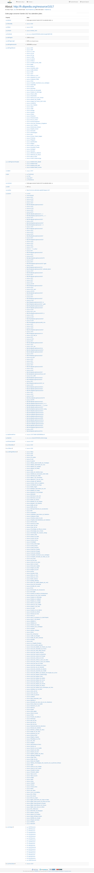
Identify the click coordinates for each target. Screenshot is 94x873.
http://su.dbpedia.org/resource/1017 (35, 366)
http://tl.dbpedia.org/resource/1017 (34, 379)
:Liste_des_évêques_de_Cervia (36, 680)
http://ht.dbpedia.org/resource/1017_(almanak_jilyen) (39, 269)
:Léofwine (31, 696)
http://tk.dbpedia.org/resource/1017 (35, 377)
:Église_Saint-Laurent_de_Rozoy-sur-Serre (38, 801)
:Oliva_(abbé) (31, 711)
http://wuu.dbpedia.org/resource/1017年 (36, 398)
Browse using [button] (20, 1)
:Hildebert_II (31, 621)
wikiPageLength (10, 41)
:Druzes (30, 86)
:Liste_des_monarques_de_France (36, 665)
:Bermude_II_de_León (34, 497)
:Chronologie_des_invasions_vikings (37, 532)
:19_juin (30, 53)
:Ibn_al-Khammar (32, 634)
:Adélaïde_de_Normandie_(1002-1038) (37, 473)
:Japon (30, 106)
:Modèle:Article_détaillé (34, 161)
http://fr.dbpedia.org (30, 9)
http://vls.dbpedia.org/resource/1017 (35, 425)
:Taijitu (30, 764)
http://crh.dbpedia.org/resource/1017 (35, 410)
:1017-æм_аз (32, 335)
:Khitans (30, 114)
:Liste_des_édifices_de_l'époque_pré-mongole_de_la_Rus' (42, 672)
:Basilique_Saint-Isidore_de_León (36, 488)
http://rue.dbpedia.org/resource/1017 (35, 416)
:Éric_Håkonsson (32, 808)
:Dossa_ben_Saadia (33, 566)
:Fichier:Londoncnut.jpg (34, 158)
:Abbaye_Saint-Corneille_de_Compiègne (38, 462)
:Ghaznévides (32, 95)
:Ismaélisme (31, 103)
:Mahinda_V (31, 700)
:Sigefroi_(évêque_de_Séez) (35, 753)
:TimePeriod (30, 174)
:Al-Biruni (31, 60)
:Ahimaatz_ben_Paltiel (34, 475)
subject (8, 170)
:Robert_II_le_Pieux (33, 145)
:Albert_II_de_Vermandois (34, 477)
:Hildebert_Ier (31, 623)
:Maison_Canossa (33, 812)
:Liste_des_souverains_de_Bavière (36, 669)
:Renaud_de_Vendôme (34, 727)
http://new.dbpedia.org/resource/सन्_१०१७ (36, 322)
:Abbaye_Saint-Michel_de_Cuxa (36, 464)
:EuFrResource (31, 858)
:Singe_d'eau (31, 757)
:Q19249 (30, 195)
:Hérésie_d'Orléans (33, 630)
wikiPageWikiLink (10, 48)
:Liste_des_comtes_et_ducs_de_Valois (37, 659)
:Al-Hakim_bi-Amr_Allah (34, 62)
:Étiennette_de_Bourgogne (35, 810)
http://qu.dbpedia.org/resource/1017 (35, 342)
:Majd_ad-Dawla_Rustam (34, 816)
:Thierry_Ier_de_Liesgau (34, 766)
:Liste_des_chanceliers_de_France (36, 648)
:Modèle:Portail (32, 163)
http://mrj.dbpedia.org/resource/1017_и (35, 313)
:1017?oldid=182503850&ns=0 (36, 434)
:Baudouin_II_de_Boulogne (35, 492)
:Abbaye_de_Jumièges (34, 466)
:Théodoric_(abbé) (33, 772)
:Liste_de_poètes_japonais (35, 645)
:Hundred (31, 628)
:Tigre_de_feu (32, 773)
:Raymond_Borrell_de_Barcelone (36, 726)
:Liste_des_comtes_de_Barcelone (36, 654)
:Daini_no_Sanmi (32, 564)
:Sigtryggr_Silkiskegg (33, 755)
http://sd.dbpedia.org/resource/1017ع (35, 420)
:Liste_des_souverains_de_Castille (36, 670)
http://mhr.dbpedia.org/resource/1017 (35, 412)
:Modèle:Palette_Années (34, 167)
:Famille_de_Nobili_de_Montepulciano (37, 593)
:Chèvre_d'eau (32, 534)
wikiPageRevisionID (11, 44)
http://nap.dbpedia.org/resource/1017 (35, 318)
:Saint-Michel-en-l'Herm (34, 744)
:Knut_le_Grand (32, 119)
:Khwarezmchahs (32, 117)
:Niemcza (31, 707)
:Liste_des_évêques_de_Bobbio (36, 678)
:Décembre (31, 88)
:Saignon (30, 742)
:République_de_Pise (33, 739)
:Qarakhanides (32, 141)
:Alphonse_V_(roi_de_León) (35, 479)
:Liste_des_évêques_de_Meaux (36, 685)
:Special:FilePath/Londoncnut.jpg (37, 438)
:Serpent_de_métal (33, 750)
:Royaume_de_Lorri (33, 733)
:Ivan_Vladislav (32, 105)
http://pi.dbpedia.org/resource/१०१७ (34, 431)
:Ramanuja (31, 718)
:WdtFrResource (31, 860)
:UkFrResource (31, 827)
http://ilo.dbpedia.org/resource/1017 (35, 276)
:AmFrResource (31, 847)
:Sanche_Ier (31, 746)
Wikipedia (36, 871)
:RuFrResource (31, 849)
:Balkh (30, 64)
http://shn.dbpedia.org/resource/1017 (35, 421)
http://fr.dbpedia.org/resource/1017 (34, 6)
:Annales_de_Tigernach (34, 481)
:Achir (30, 470)
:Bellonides (31, 494)
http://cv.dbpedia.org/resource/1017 (35, 228)
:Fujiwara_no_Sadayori (34, 599)
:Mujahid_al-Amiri (32, 128)
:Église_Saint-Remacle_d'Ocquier (36, 803)
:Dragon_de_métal (33, 567)
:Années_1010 (32, 30)
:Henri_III (31, 615)
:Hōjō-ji (30, 632)
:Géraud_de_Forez (33, 613)
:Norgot (30, 709)
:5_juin (30, 459)
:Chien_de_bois (32, 525)
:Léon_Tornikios (32, 125)
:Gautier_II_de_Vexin (33, 606)
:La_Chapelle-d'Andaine (34, 643)
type (7, 174)
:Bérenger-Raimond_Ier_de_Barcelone (37, 508)
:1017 (30, 73)
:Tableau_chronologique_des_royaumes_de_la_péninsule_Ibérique (44, 762)
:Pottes (30, 715)
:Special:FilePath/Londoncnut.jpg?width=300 (39, 34)
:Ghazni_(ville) (32, 94)
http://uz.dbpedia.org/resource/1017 (35, 388)
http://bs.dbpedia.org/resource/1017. (35, 219)
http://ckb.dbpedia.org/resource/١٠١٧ (35, 225)
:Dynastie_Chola (32, 573)
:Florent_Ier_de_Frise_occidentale (36, 595)
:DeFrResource (31, 832)
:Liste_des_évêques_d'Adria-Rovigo (37, 674)
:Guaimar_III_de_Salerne (34, 610)
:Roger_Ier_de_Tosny (33, 731)
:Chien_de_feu (32, 527)
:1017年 (30, 283)
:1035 (30, 49)
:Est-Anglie (31, 591)
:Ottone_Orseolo (32, 713)
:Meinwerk (31, 823)
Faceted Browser (73, 1)
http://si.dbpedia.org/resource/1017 (35, 355)
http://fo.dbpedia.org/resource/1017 (35, 252)
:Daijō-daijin (31, 84)
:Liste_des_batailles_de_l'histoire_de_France (39, 646)
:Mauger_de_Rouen (33, 820)
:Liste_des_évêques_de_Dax (35, 681)
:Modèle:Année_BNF (33, 165)
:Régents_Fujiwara (33, 737)
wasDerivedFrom (10, 434)
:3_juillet (30, 57)
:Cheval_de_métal (33, 523)
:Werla (30, 788)
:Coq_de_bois (32, 560)
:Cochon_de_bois (32, 538)
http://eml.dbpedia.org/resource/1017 (35, 239)
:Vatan (30, 779)
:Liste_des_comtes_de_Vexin (35, 658)
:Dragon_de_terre (32, 569)
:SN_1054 (31, 740)
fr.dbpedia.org (48, 9)
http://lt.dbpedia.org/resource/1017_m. (35, 302)
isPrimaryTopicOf (10, 441)
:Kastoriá (30, 112)
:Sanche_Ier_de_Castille (34, 748)
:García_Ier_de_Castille (34, 604)
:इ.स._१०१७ (31, 311)
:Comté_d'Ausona (32, 547)
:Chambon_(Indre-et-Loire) (35, 518)
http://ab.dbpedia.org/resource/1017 (35, 401)
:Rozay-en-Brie (32, 735)
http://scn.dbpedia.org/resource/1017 (35, 350)
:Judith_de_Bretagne (33, 635)
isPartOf (8, 30)
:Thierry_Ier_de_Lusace (34, 768)
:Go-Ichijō (31, 608)
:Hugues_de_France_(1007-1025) (36, 101)
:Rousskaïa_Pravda (33, 147)
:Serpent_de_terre (33, 751)
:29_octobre (31, 457)
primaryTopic (10, 863)
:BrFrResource (31, 856)
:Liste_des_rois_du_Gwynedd (35, 667)
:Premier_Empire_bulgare (34, 136)
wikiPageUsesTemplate (12, 161)
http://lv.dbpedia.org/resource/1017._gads (36, 304)
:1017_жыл (31, 289)
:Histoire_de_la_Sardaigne (34, 626)
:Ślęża (30, 451)
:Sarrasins (31, 151)
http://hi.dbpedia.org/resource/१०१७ (34, 267)
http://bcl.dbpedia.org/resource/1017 (35, 407)
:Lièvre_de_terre (32, 693)
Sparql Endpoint (84, 1)
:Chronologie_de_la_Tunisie (35, 531)
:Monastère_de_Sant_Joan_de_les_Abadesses (39, 702)
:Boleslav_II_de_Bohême (34, 503)
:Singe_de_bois (32, 759)
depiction (8, 438)
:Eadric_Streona (32, 578)
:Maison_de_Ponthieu (33, 814)
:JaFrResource (31, 841)
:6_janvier (31, 59)
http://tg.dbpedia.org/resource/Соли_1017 (36, 374)
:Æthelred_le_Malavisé (34, 152)
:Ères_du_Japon (32, 797)
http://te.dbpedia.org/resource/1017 (35, 372)
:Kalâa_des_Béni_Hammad (35, 637)
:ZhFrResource (31, 852)
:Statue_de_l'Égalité (33, 761)
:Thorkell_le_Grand (33, 770)
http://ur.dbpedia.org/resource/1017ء (35, 386)
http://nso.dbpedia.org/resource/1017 (35, 329)
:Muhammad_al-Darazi (34, 127)
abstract (8, 20)
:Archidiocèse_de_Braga (34, 485)
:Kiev (30, 641)
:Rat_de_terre (32, 724)
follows (8, 27)
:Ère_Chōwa (31, 794)
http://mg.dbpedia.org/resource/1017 (35, 305)
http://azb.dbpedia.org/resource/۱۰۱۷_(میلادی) (37, 405)
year (15, 9)
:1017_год (31, 346)
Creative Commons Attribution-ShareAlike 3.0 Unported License (59, 871)
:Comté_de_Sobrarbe (33, 553)
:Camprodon (31, 512)
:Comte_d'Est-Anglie (33, 543)
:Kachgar (30, 110)
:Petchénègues (32, 132)
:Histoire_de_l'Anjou (33, 624)
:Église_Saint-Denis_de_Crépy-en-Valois (38, 799)
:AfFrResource (31, 845)
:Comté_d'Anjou (32, 545)
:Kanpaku (31, 639)
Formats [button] (30, 1)
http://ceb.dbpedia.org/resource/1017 (35, 223)
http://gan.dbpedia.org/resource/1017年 (36, 258)
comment (9, 183)
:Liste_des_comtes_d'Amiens (35, 652)
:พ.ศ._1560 (31, 375)
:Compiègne (31, 542)
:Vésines (30, 785)
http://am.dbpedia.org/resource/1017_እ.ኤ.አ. (37, 403)
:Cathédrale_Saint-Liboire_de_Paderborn (38, 514)
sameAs (8, 193)
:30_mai (30, 55)
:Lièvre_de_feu (32, 691)
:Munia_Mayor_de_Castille (35, 704)
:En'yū (30, 588)
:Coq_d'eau (31, 558)
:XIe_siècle (31, 790)
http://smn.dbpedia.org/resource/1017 (35, 423)
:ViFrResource (31, 843)
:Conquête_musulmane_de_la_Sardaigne (38, 82)
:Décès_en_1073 (32, 577)
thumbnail (9, 34)
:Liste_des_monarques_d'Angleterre (37, 123)
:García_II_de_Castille (34, 602)
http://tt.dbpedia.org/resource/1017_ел (35, 383)
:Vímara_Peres (32, 786)
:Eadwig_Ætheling (33, 580)
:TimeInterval (30, 179)
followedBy (9, 23)
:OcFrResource (31, 834)
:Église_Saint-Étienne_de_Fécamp (36, 805)
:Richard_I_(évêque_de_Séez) (35, 729)
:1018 (30, 23)
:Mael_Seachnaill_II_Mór (34, 698)
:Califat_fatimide (32, 70)
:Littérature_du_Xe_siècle (34, 689)
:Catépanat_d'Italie (33, 79)
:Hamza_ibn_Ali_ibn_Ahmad (35, 97)
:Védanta (30, 783)
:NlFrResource (31, 828)
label (7, 186)
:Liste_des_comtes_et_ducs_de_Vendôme (38, 661)
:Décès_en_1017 (32, 75)
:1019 (30, 48)
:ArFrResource (31, 838)
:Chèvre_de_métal (33, 536)
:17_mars (31, 51)
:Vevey (30, 781)
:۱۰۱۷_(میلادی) (32, 248)
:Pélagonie (31, 140)
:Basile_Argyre (32, 486)
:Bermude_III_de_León (34, 496)
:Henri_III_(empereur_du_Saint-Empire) (37, 617)
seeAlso (8, 190)
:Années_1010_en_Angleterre (35, 483)
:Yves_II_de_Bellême (33, 792)
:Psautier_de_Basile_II (34, 716)
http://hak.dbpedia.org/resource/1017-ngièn (36, 263)
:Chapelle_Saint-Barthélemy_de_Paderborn (38, 520)
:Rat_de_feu (31, 722)
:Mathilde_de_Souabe (33, 818)
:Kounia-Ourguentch (33, 121)
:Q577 (29, 178)
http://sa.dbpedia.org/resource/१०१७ (35, 348)
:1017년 (30, 291)
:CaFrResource (31, 840)
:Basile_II (31, 66)
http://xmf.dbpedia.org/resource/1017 (35, 427)
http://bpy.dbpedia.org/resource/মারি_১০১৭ (36, 215)
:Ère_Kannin (31, 796)
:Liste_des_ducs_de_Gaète (35, 663)
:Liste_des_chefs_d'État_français (36, 650)
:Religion (30, 143)
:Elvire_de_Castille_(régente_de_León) (37, 582)
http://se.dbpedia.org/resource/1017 (35, 351)
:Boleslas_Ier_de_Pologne (34, 501)
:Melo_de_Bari (32, 156)
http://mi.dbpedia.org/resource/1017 (35, 307)
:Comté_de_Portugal (33, 551)
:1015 (30, 453)
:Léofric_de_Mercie (33, 694)
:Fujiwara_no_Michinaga (34, 92)
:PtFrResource (31, 830)
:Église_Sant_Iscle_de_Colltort (35, 807)
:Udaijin (30, 777)
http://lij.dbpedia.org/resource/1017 (35, 298)
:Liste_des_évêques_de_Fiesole (36, 683)
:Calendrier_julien (32, 68)
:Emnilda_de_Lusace (33, 586)
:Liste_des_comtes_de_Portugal (36, 656)
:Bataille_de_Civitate (33, 490)
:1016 (30, 27)
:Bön (29, 510)
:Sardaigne (31, 149)
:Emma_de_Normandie (34, 90)
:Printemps (31, 138)
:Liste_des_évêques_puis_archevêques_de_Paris (40, 687)
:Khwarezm (31, 116)
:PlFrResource (31, 854)
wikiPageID (9, 37)
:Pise (30, 134)
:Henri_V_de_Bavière (33, 619)
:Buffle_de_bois (32, 505)
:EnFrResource (31, 851)
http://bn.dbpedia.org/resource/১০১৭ (35, 213)
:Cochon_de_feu (32, 540)
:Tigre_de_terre (32, 775)
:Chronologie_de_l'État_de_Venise (36, 529)
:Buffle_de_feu (32, 507)
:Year (28, 176)
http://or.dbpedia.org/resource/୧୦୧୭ (35, 333)
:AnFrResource (31, 836)
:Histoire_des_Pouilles (34, 99)
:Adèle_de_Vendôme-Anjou (35, 472)
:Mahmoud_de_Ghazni (34, 154)
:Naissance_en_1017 (33, 77)
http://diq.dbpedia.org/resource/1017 (35, 236)
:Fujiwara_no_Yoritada (34, 600)
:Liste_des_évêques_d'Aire (35, 676)
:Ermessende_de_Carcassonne (36, 589)
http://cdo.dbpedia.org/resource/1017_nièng (37, 409)
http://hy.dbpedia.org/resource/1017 (35, 272)
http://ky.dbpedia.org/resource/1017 (35, 293)
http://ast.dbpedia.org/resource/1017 (35, 204)
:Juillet (30, 108)
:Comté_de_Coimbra (33, 549)
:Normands (31, 130)
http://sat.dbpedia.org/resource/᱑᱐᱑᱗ (35, 418)
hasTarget (9, 827)
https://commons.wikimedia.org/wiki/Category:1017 (38, 190)
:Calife (30, 71)
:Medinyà (31, 821)
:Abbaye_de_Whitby (33, 468)
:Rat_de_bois (31, 720)
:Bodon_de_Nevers (33, 499)
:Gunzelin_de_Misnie (33, 612)
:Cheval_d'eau (32, 521)
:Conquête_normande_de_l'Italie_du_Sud (38, 556)
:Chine (30, 81)
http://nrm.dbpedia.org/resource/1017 (35, 414)
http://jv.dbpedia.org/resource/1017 (34, 285)
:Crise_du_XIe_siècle (33, 562)
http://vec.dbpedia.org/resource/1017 (35, 390)
